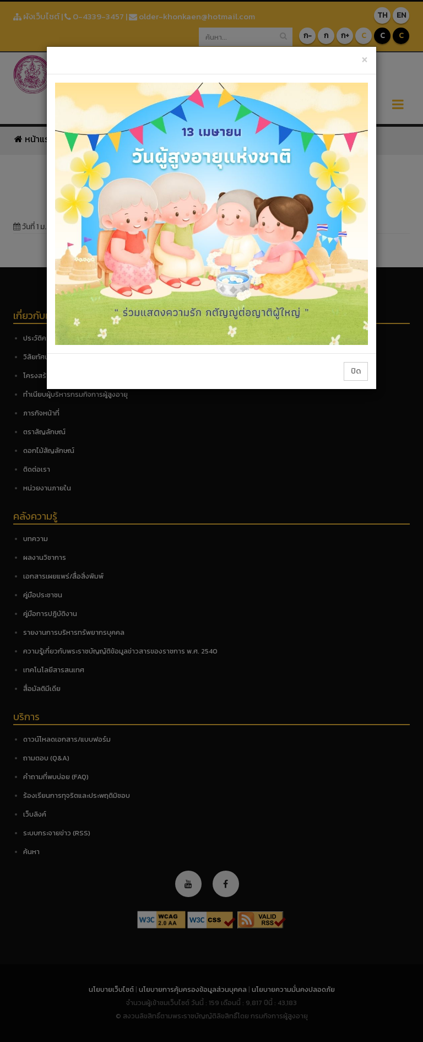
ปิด (356, 371)
